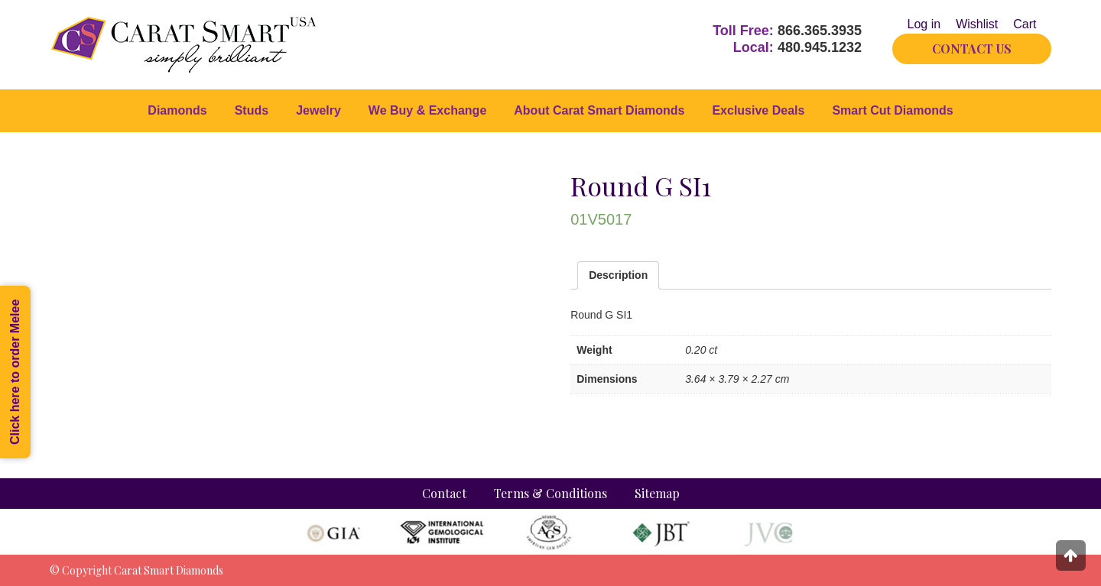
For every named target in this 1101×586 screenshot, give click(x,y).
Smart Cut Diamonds (892, 110)
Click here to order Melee (14, 372)
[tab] (618, 275)
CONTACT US (972, 48)
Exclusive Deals (758, 110)
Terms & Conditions (550, 493)
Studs (251, 110)
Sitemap (657, 493)
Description (618, 275)
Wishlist (977, 24)
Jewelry (318, 110)
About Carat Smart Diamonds (599, 110)
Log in (924, 24)
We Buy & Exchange (427, 110)
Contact (444, 493)
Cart (1024, 24)
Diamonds (177, 110)
